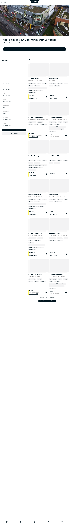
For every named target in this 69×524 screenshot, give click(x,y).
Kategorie (5, 64)
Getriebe (4, 99)
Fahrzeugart (5, 81)
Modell (4, 75)
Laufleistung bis (6, 111)
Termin (3, 2)
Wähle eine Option (14, 84)
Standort (4, 123)
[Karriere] (21, 522)
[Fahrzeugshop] (34, 522)
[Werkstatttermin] (7, 522)
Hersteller (5, 70)
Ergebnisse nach (47, 60)
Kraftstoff (4, 93)
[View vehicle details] (46, 97)
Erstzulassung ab (6, 105)
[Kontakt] (62, 522)
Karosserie (5, 87)
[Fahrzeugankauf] (48, 522)
